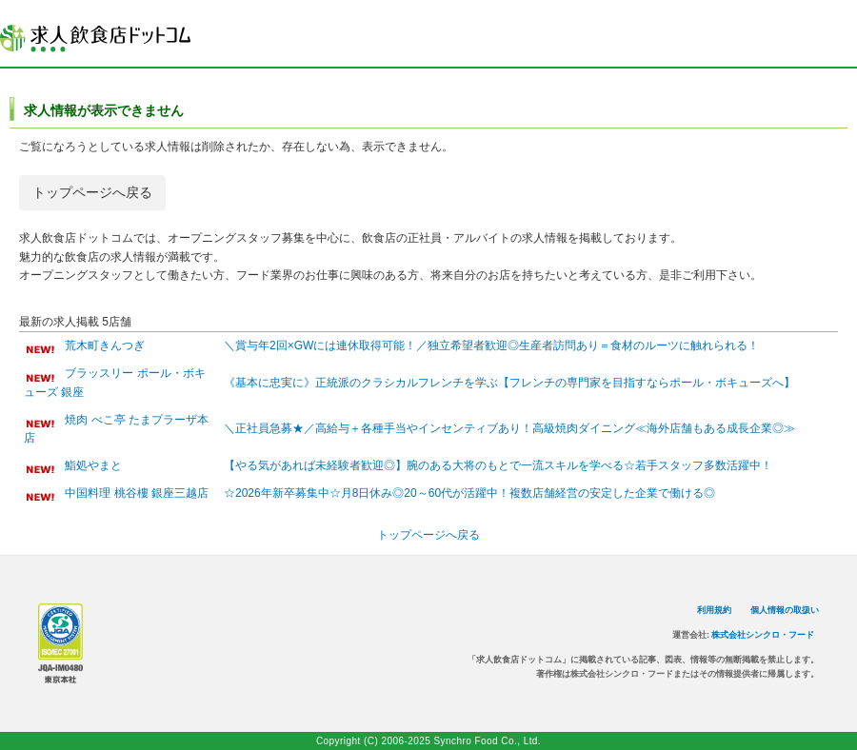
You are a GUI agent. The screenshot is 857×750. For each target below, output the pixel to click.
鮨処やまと (93, 465)
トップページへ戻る (92, 192)
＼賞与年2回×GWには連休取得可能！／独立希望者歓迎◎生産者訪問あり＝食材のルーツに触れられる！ (491, 345)
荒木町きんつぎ (105, 345)
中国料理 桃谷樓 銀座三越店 (137, 493)
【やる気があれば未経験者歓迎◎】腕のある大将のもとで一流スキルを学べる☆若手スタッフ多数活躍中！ (498, 465)
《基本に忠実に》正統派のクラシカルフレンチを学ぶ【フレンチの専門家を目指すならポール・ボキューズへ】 (509, 382)
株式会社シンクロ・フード (762, 635)
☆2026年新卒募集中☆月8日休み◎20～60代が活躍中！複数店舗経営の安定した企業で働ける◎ (469, 493)
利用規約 (714, 610)
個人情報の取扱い (784, 610)
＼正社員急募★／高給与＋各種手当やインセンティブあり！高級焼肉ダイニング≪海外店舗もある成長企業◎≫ (509, 428)
